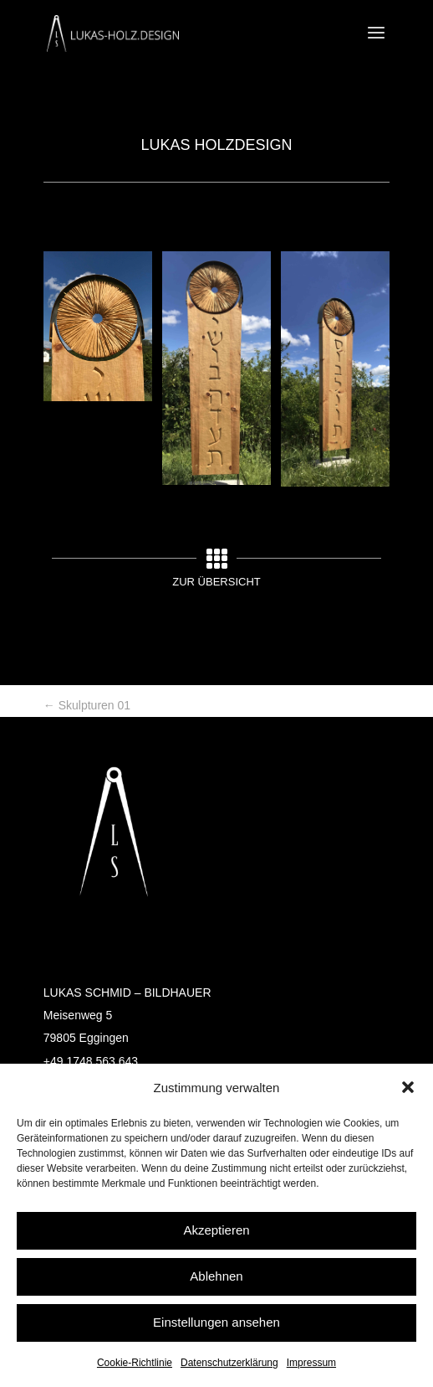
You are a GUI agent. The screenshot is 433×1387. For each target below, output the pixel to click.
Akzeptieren (216, 1230)
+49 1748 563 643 (90, 1061)
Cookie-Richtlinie (134, 1363)
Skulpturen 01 (86, 705)
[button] (408, 1087)
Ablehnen (216, 1276)
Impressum (311, 1363)
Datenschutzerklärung (229, 1363)
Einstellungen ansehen (216, 1322)
